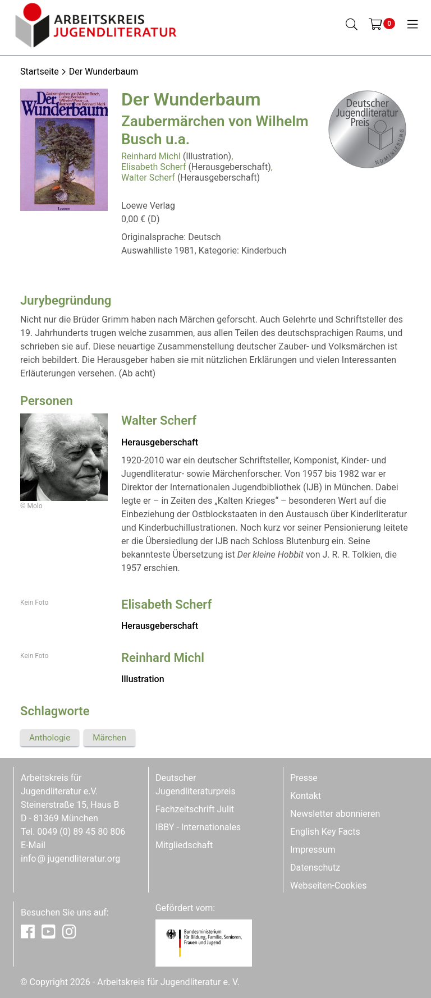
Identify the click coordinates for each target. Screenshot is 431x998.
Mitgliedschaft (184, 845)
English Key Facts (325, 831)
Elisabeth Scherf (153, 167)
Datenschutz (315, 867)
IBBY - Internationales (198, 827)
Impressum (313, 849)
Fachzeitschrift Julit (194, 809)
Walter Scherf (148, 177)
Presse (304, 777)
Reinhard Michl (151, 156)
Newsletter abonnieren (335, 813)
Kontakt (305, 795)
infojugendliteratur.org (70, 858)
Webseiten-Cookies (328, 885)
